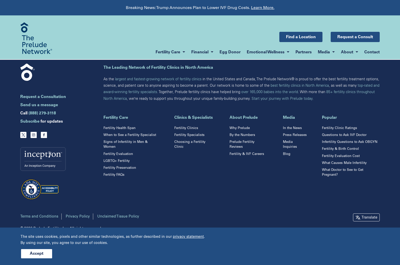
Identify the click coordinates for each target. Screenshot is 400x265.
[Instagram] (34, 135)
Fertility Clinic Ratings (339, 128)
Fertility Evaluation (118, 154)
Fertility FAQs (114, 174)
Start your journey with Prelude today (282, 98)
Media (289, 118)
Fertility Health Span (119, 128)
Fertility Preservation (119, 168)
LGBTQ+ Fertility (116, 161)
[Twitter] (23, 135)
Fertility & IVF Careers (247, 154)
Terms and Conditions (39, 216)
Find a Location (301, 37)
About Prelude (244, 118)
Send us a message (39, 105)
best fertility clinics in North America (300, 85)
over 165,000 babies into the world (269, 92)
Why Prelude (240, 128)
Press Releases (295, 135)
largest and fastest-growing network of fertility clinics (158, 79)
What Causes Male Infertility (344, 163)
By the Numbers (242, 135)
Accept (36, 254)
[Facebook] (44, 135)
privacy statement (188, 236)
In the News (292, 128)
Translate (369, 217)
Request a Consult (355, 37)
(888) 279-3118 (42, 113)
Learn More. (262, 7)
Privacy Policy (78, 216)
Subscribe (30, 122)
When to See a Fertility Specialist (129, 135)
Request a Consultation (43, 97)
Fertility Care (115, 118)
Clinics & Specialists (193, 118)
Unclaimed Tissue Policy (118, 216)
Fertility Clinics (186, 128)
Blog (286, 154)
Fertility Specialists (189, 135)
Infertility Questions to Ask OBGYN (349, 142)
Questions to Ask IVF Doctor (344, 135)
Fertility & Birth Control (340, 149)
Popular (329, 118)
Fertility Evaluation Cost (341, 156)
